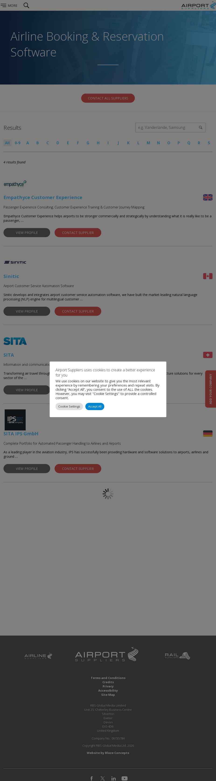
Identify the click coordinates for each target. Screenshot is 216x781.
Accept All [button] (94, 406)
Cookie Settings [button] (69, 406)
